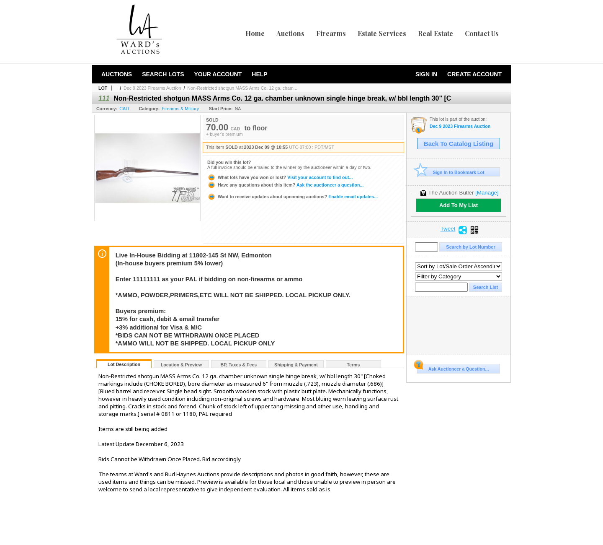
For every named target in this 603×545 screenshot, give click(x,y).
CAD (124, 108)
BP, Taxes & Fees (239, 364)
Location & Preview (181, 364)
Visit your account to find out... (280, 177)
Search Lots (163, 74)
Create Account (474, 74)
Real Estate (435, 33)
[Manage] (487, 192)
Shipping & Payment (296, 364)
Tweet (448, 229)
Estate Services (382, 33)
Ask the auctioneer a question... (285, 184)
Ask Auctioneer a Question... (453, 367)
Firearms (331, 33)
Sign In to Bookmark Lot (450, 172)
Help (259, 74)
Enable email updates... (292, 196)
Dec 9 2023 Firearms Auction (152, 88)
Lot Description (124, 364)
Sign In (426, 74)
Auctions (290, 33)
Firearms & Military (180, 108)
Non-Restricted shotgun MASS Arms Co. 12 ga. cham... (242, 88)
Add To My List (458, 205)
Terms (353, 364)
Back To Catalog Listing (458, 143)
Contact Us (482, 33)
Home (255, 33)
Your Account (218, 74)
